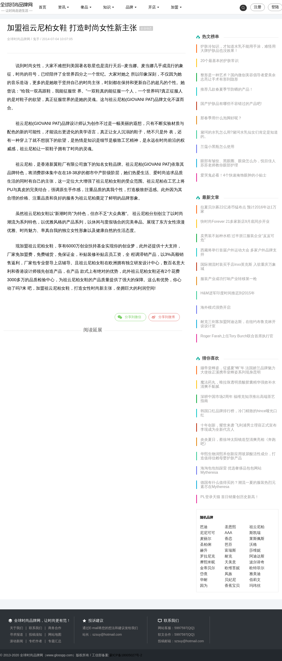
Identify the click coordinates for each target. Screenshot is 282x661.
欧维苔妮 (232, 568)
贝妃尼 (230, 580)
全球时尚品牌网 (18, 39)
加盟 (174, 7)
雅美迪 (255, 574)
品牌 (129, 7)
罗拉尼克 (207, 556)
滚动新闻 (16, 641)
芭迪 (204, 527)
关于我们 (16, 628)
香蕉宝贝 (232, 586)
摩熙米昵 (207, 562)
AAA (228, 533)
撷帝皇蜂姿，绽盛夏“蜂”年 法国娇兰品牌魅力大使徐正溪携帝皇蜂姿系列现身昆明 (237, 370)
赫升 (204, 550)
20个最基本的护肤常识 (219, 61)
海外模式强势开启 (215, 307)
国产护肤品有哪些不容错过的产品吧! (231, 104)
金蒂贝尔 (207, 568)
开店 (152, 7)
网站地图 (54, 634)
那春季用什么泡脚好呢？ (221, 118)
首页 (42, 7)
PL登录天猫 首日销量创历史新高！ (229, 497)
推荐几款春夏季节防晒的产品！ (226, 89)
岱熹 (204, 574)
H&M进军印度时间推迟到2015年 (227, 293)
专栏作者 (35, 641)
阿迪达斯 (256, 556)
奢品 (84, 7)
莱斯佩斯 (256, 539)
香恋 (228, 539)
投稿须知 (35, 634)
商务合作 (54, 628)
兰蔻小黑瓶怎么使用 (217, 147)
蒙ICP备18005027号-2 (125, 655)
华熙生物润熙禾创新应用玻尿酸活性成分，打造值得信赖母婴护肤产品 (238, 456)
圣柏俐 (205, 544)
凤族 (228, 574)
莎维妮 (255, 550)
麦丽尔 (205, 539)
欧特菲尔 (256, 568)
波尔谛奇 (256, 562)
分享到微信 (133, 317)
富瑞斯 (230, 550)
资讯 (62, 7)
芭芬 (228, 544)
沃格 (253, 544)
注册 (257, 7)
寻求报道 (16, 634)
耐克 (228, 556)
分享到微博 (166, 317)
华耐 (204, 580)
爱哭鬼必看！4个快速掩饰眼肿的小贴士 (233, 175)
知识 (107, 7)
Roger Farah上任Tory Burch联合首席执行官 (236, 336)
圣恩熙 (230, 527)
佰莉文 (255, 580)
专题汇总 (54, 641)
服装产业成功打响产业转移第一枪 (228, 279)
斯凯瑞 (255, 533)
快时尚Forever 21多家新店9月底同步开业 (235, 221)
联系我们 (35, 628)
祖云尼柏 (256, 527)
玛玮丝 (255, 586)
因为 (204, 586)
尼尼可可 (207, 533)
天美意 (230, 562)
